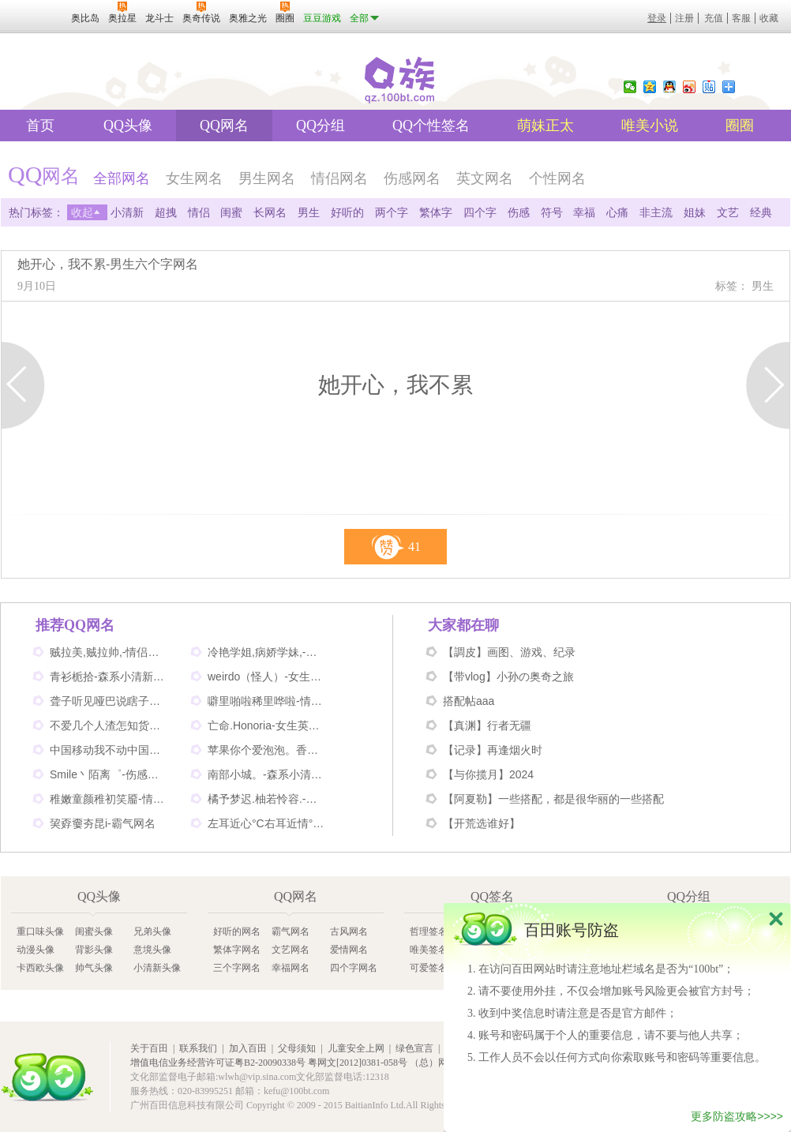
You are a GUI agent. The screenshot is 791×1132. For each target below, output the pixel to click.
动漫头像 (35, 949)
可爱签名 (429, 967)
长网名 (270, 212)
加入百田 (248, 1048)
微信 (630, 87)
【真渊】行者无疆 (487, 725)
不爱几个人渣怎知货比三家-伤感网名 (109, 725)
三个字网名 (237, 967)
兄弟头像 (152, 931)
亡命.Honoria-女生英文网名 (267, 725)
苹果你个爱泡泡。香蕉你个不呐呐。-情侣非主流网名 (267, 750)
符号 (552, 212)
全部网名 (121, 178)
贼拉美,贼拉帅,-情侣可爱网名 (109, 652)
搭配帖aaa (468, 701)
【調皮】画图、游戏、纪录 (509, 652)
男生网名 (266, 178)
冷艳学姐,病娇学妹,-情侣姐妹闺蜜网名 (267, 652)
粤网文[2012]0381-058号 (357, 1062)
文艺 (728, 212)
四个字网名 (353, 967)
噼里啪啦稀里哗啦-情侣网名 (267, 701)
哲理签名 (429, 931)
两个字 (391, 212)
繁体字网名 (237, 949)
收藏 (768, 18)
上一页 (23, 385)
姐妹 (695, 212)
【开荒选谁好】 (481, 823)
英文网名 (484, 178)
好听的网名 (237, 931)
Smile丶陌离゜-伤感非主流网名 (109, 774)
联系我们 (198, 1048)
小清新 (127, 212)
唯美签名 (429, 949)
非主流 (656, 212)
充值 (713, 18)
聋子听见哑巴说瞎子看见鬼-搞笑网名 (109, 701)
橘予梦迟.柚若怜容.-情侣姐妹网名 (267, 799)
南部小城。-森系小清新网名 (267, 774)
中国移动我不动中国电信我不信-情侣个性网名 (109, 750)
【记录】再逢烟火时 (492, 750)
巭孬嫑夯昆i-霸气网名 (103, 823)
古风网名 (349, 931)
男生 (309, 212)
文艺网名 (290, 949)
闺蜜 (231, 212)
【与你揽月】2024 (488, 774)
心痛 (617, 212)
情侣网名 (339, 178)
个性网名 (557, 178)
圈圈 (739, 125)
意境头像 (152, 949)
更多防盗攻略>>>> (737, 1118)
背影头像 (94, 949)
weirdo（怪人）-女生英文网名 (267, 676)
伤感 (519, 212)
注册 (684, 18)
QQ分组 (320, 125)
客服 (741, 18)
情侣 (199, 212)
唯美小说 (649, 125)
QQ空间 (649, 87)
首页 (40, 125)
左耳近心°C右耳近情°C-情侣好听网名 (267, 823)
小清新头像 (157, 967)
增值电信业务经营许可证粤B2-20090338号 (218, 1062)
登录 (656, 18)
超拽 (166, 212)
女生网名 (194, 178)
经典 (761, 212)
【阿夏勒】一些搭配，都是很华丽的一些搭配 (553, 799)
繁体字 (435, 212)
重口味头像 (40, 931)
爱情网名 (349, 949)
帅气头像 (94, 967)
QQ (669, 87)
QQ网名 (224, 125)
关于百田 (149, 1048)
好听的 (347, 212)
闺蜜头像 (94, 931)
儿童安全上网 (356, 1048)
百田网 (47, 1077)
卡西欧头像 (40, 967)
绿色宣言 (414, 1048)
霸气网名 (290, 931)
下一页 (767, 385)
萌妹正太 (545, 125)
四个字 (480, 212)
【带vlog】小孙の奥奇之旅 (508, 676)
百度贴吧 (709, 87)
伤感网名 (412, 178)
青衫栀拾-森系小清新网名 (109, 676)
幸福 (584, 212)
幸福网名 (290, 967)
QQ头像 (127, 125)
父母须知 (297, 1048)
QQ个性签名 (431, 125)
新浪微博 (689, 87)
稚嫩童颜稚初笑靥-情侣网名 (109, 799)
